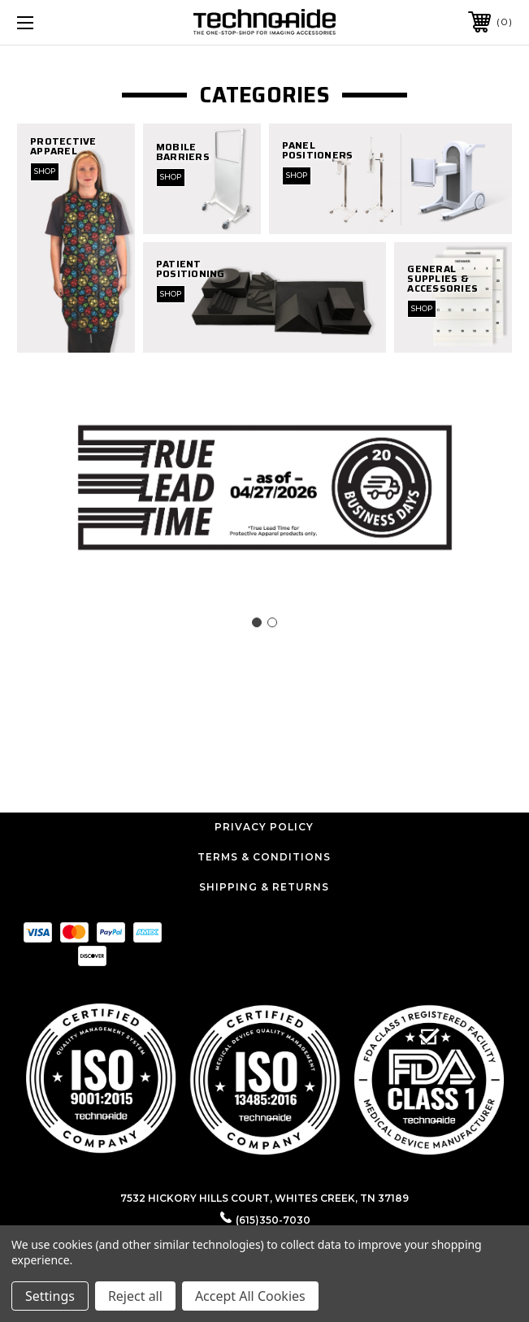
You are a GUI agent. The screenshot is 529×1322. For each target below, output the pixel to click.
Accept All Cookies (250, 1296)
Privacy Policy (264, 827)
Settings (50, 1296)
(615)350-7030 (273, 1220)
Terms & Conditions (264, 857)
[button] (265, 1078)
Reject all (135, 1296)
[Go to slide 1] (257, 622)
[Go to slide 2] (272, 622)
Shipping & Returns (264, 887)
